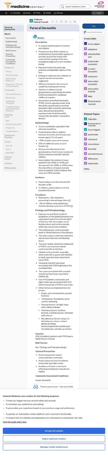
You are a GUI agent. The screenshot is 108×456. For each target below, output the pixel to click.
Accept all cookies (54, 431)
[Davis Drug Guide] (93, 49)
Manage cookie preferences (54, 447)
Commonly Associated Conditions (11, 55)
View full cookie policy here (14, 422)
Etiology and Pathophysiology (13, 39)
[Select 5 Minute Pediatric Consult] (93, 70)
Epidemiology (11, 35)
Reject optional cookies (54, 439)
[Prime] (36, 13)
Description (11, 31)
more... (87, 168)
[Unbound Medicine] (99, 4)
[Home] (6, 13)
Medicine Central (26, 5)
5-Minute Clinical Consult (39, 20)
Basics (8, 27)
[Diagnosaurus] (93, 43)
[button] (59, 13)
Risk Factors (11, 44)
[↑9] (93, 26)
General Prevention (10, 48)
